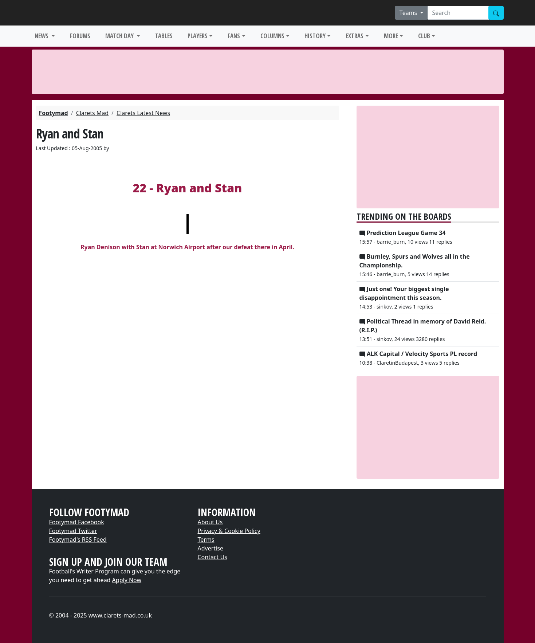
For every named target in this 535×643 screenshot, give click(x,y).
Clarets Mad (92, 113)
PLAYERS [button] (198, 36)
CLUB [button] (424, 36)
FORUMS (80, 36)
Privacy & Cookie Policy (229, 531)
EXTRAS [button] (354, 36)
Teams (409, 13)
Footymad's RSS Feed (78, 540)
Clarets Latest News (143, 113)
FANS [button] (234, 36)
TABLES (164, 36)
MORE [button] (391, 36)
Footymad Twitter (73, 531)
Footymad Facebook (76, 522)
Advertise (210, 548)
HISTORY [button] (315, 36)
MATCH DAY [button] (120, 36)
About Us (210, 522)
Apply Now (126, 580)
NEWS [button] (42, 36)
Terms (206, 540)
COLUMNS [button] (272, 36)
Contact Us (212, 557)
